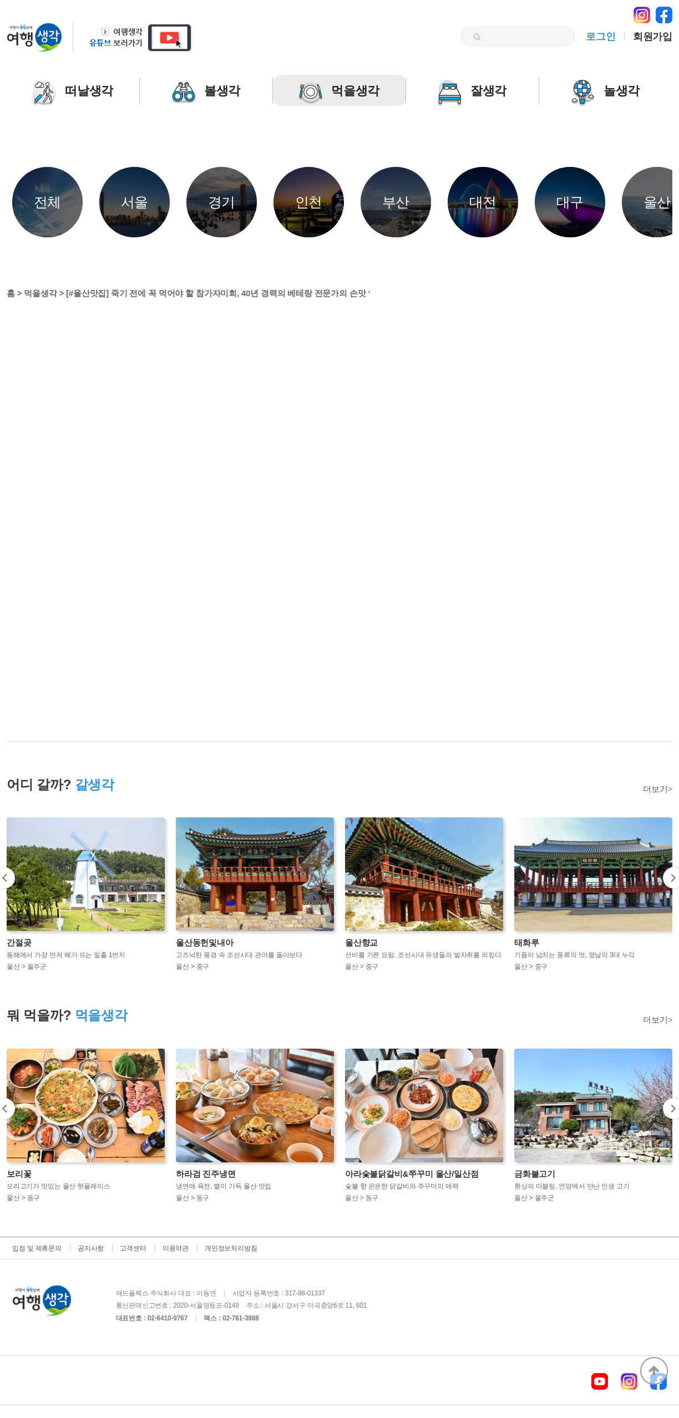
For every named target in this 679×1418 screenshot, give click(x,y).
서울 (135, 202)
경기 (222, 202)
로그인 (600, 36)
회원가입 (652, 36)
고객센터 (133, 1248)
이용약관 (176, 1248)
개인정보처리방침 (231, 1248)
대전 (483, 202)
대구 (570, 202)
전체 (48, 202)
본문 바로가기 (0, 0)
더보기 (657, 789)
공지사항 (91, 1248)
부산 (396, 202)
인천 (309, 202)
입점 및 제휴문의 (37, 1248)
